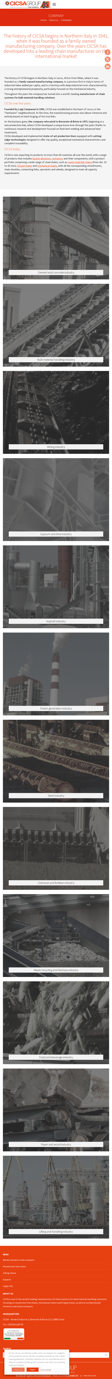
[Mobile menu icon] (54, 4)
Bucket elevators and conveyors (18, 1259)
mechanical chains (47, 165)
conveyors (57, 158)
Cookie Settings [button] (45, 1369)
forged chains (24, 165)
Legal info (8, 1286)
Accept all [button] (18, 1369)
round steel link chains (80, 162)
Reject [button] (32, 1369)
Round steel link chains (14, 1266)
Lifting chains (9, 1272)
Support (7, 1279)
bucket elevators (42, 158)
